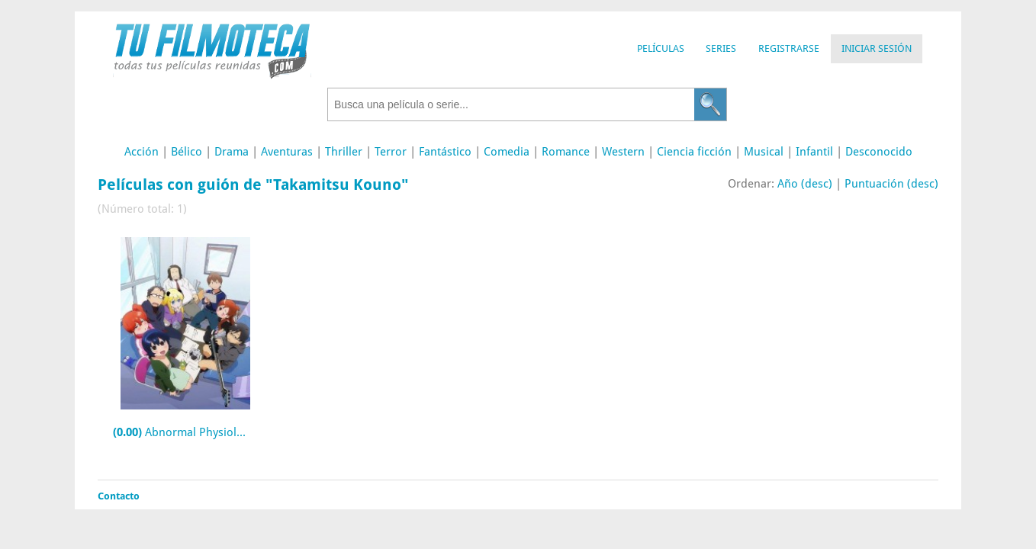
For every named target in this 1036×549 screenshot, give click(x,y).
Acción (141, 152)
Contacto (119, 496)
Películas (660, 48)
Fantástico (445, 152)
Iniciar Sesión (876, 48)
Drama (231, 152)
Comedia (506, 152)
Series (721, 48)
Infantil (814, 152)
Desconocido (878, 152)
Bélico (186, 152)
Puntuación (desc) (891, 184)
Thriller (343, 152)
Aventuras (287, 152)
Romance (566, 152)
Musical (763, 152)
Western (623, 152)
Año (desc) (804, 184)
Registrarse (788, 48)
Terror (391, 152)
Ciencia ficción (694, 152)
